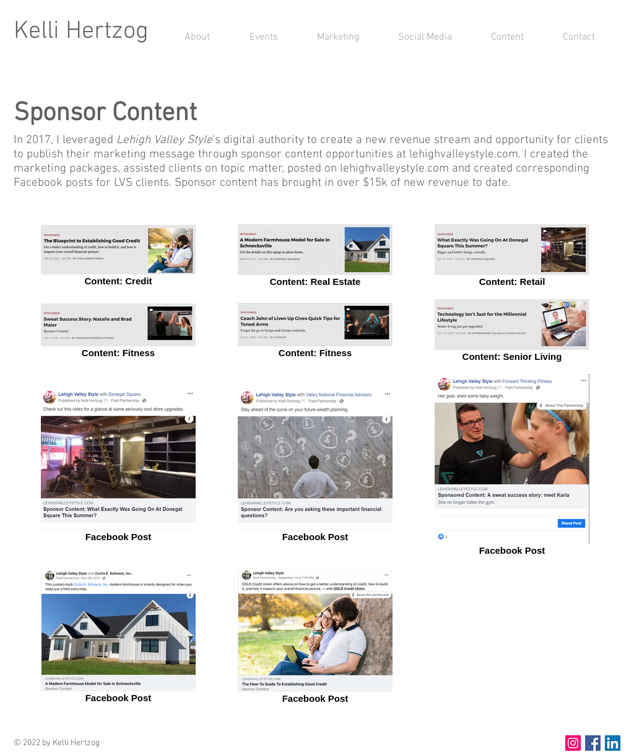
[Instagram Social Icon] (573, 743)
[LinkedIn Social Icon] (612, 743)
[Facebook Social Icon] (593, 743)
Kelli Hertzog (81, 31)
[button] (327, 37)
